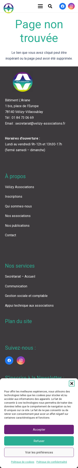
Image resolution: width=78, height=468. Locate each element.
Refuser (39, 441)
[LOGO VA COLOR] (8, 8)
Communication (16, 286)
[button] (72, 383)
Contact (10, 235)
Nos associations (18, 216)
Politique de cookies (22, 462)
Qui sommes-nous (18, 206)
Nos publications (17, 226)
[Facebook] (62, 6)
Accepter (39, 429)
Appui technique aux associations (29, 306)
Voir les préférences (39, 452)
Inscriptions (13, 196)
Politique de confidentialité (51, 462)
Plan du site (18, 321)
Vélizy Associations (19, 187)
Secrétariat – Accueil (20, 276)
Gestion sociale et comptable (26, 296)
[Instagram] (71, 6)
